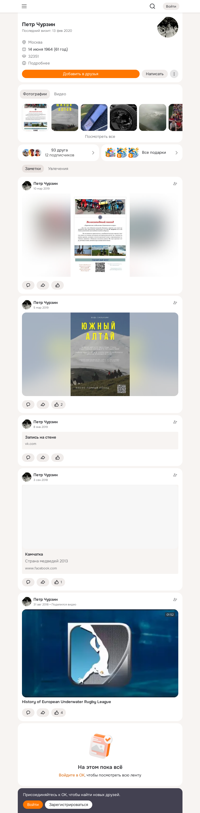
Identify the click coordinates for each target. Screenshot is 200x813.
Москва (35, 42)
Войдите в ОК (71, 775)
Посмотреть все (100, 136)
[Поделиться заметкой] (43, 285)
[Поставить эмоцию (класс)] (57, 285)
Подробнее (39, 63)
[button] (35, 94)
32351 (33, 56)
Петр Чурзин (38, 24)
